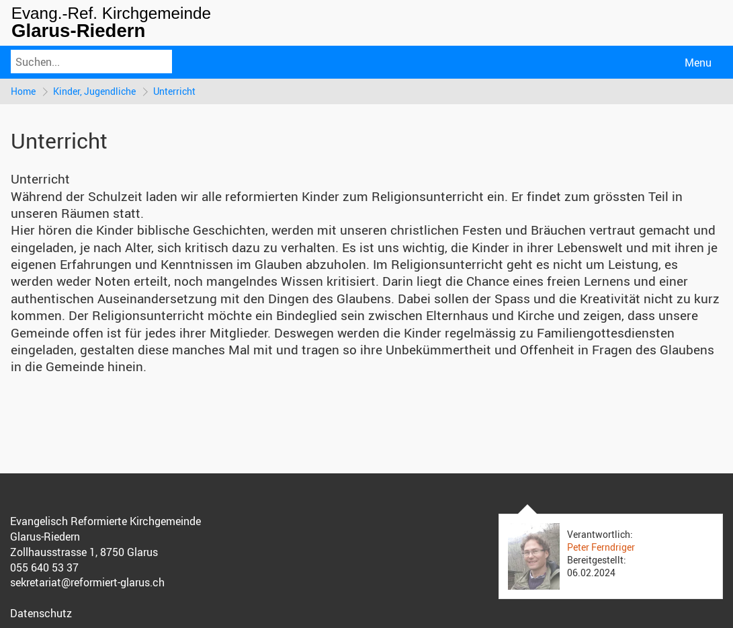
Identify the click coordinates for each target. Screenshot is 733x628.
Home (23, 91)
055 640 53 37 (44, 567)
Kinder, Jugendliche (94, 91)
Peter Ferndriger (601, 547)
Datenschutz (41, 613)
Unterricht (174, 91)
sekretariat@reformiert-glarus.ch (87, 582)
